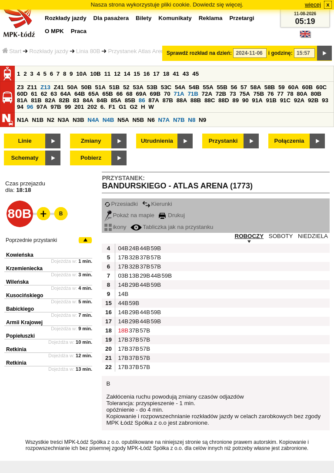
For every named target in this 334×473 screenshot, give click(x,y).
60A (293, 87)
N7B (179, 120)
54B (194, 87)
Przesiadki (120, 204)
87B (167, 100)
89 (235, 100)
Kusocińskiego (24, 295)
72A (207, 94)
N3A (64, 120)
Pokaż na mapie (129, 215)
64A (65, 94)
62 (44, 94)
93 (325, 100)
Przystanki (223, 141)
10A (81, 73)
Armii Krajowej (24, 322)
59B (154, 248)
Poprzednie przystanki (31, 240)
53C (166, 87)
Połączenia (289, 141)
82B (64, 100)
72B (221, 94)
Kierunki (157, 204)
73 (233, 94)
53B (152, 87)
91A (257, 100)
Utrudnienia (157, 141)
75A (244, 94)
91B (271, 100)
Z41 (59, 87)
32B (133, 257)
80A (302, 94)
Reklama (211, 18)
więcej (313, 4)
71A (179, 94)
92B (313, 100)
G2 (133, 107)
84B (102, 100)
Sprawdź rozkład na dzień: (199, 53)
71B (192, 94)
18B (122, 330)
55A (208, 87)
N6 (151, 120)
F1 (112, 107)
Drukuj (172, 215)
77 (280, 94)
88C (209, 100)
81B (36, 100)
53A (138, 87)
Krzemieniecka (24, 268)
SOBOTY (281, 236)
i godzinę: (280, 53)
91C (285, 100)
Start (11, 51)
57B (154, 257)
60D (22, 94)
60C (321, 87)
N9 (202, 120)
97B (55, 107)
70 (167, 94)
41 (176, 73)
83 (76, 100)
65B (107, 94)
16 (147, 73)
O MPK (54, 31)
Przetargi (241, 18)
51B (114, 87)
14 (127, 73)
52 (126, 87)
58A (255, 87)
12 (117, 73)
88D (223, 100)
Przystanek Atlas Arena (137, 51)
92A (299, 100)
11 (107, 73)
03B (122, 275)
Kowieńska (19, 255)
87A (153, 100)
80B (316, 94)
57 (243, 87)
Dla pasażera (111, 18)
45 (195, 73)
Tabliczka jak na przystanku (171, 227)
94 (20, 107)
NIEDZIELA (313, 236)
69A (141, 94)
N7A (164, 120)
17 (156, 73)
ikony (115, 227)
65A (93, 94)
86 (142, 100)
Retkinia (16, 349)
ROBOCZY (249, 236)
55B (222, 87)
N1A (23, 120)
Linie (24, 141)
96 (30, 107)
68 (129, 94)
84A (88, 100)
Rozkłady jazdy (48, 51)
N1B (37, 120)
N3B (78, 120)
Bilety (143, 18)
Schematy (25, 157)
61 (34, 94)
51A (100, 87)
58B (269, 87)
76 (270, 94)
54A (180, 87)
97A (42, 107)
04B (122, 248)
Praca (79, 31)
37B (144, 257)
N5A (123, 120)
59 (281, 87)
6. (102, 107)
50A (72, 87)
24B (133, 248)
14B (122, 285)
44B (144, 248)
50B (86, 87)
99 (67, 107)
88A (182, 100)
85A (115, 100)
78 (290, 94)
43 (186, 73)
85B (130, 100)
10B (95, 73)
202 (92, 107)
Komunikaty (174, 18)
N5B (138, 120)
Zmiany (91, 141)
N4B (108, 120)
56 (234, 87)
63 (53, 94)
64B (79, 94)
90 (245, 100)
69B (155, 94)
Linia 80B (88, 51)
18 (166, 73)
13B (133, 275)
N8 (191, 120)
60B (307, 87)
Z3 (20, 87)
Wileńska (17, 282)
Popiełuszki (20, 336)
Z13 (45, 87)
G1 (123, 107)
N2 (50, 120)
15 (137, 73)
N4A (93, 120)
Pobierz (90, 157)
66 (119, 94)
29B (144, 275)
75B (259, 94)
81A (22, 100)
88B (195, 100)
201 (79, 107)
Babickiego (20, 309)
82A (50, 100)
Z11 (32, 87)
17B (122, 257)
